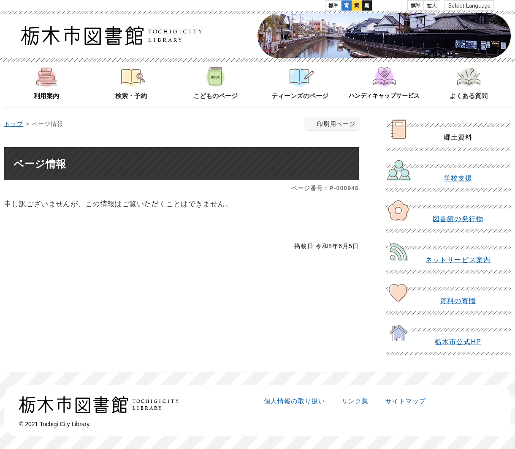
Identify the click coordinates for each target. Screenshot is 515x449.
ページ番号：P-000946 (325, 188)
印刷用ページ (336, 123)
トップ (13, 123)
